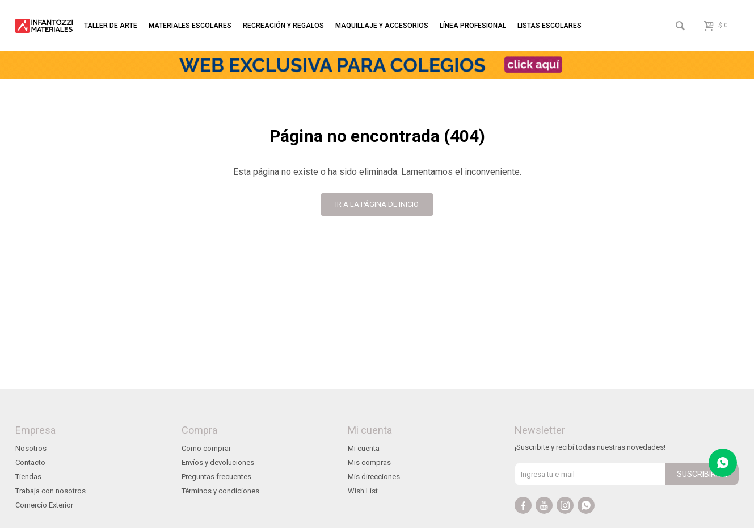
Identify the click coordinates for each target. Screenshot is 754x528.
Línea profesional (473, 26)
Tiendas (28, 476)
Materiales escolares (190, 26)
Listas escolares (549, 26)
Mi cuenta (364, 448)
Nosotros (31, 448)
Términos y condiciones (220, 491)
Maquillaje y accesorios (381, 26)
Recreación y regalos (283, 26)
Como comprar (206, 448)
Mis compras (369, 462)
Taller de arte (110, 26)
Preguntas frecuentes (216, 476)
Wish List (363, 491)
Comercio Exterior (44, 505)
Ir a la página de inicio (377, 204)
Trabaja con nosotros (50, 491)
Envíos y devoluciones (218, 462)
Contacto (30, 462)
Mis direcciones (374, 476)
